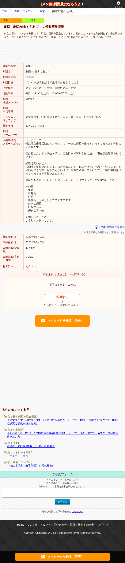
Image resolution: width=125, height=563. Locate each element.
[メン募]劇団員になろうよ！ (62, 4)
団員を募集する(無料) (82, 524)
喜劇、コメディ (23, 11)
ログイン (118, 4)
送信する (62, 502)
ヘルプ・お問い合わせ (53, 524)
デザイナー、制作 (17, 455)
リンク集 (32, 524)
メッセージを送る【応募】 (62, 320)
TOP (5, 11)
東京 (42, 11)
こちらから (77, 511)
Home (20, 524)
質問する (62, 297)
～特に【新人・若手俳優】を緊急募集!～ (32, 465)
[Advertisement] (62, 52)
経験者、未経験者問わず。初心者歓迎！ (31, 446)
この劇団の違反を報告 (110, 226)
